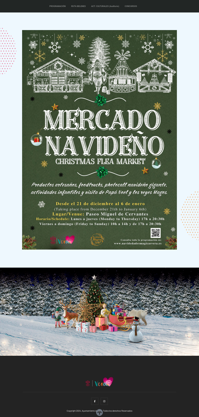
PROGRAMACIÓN (57, 6)
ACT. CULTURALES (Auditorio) (105, 6)
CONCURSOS (131, 6)
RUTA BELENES (78, 6)
